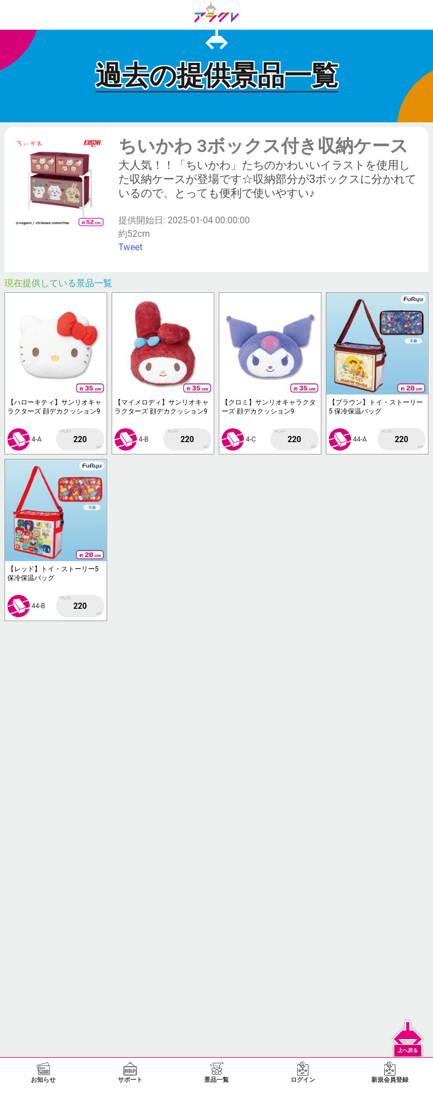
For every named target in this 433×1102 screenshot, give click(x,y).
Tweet (130, 247)
